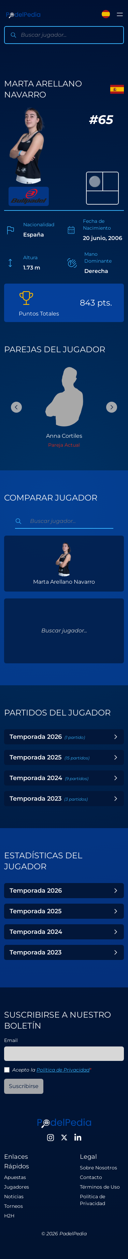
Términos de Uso (100, 1187)
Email (11, 1040)
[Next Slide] (111, 407)
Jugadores (16, 1187)
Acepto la (51, 1070)
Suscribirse (24, 1086)
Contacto (91, 1177)
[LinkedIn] (77, 1137)
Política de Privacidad (63, 1070)
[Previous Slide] (16, 407)
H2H (9, 1216)
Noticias (14, 1196)
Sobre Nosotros (98, 1168)
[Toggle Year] (115, 737)
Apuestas (15, 1177)
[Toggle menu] (120, 14)
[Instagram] (50, 1137)
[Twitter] (64, 1137)
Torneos (13, 1206)
